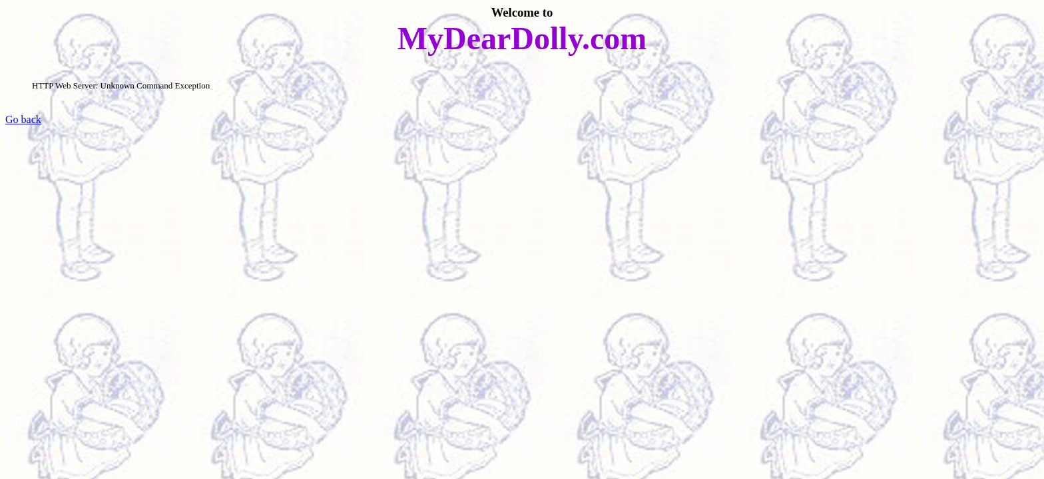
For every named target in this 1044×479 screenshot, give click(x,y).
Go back (23, 119)
